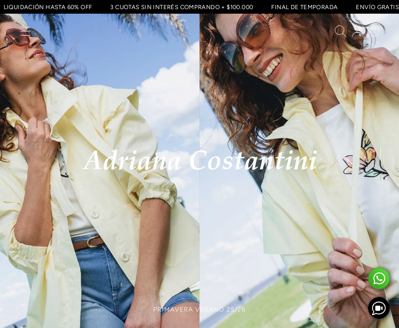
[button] (25, 33)
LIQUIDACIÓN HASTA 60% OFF (47, 7)
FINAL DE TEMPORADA (303, 7)
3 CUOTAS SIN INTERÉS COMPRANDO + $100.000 (180, 7)
